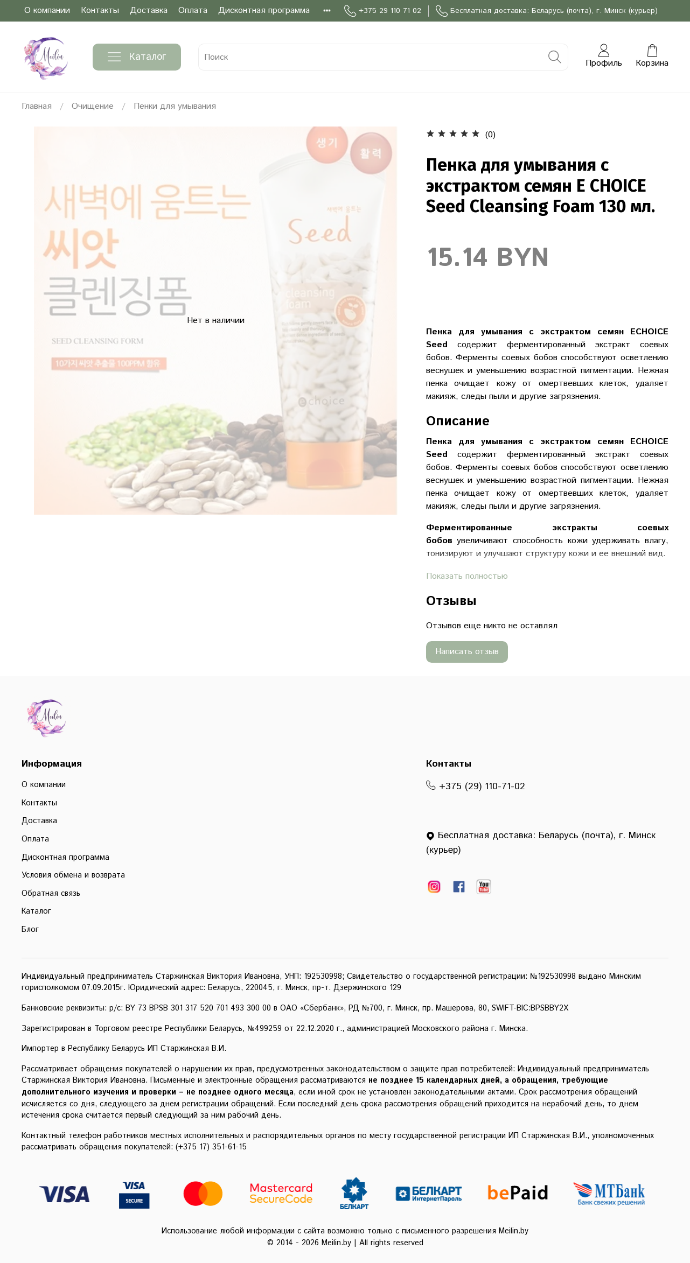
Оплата (192, 10)
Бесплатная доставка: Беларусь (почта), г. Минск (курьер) (547, 11)
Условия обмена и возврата (73, 875)
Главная (37, 106)
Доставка (149, 10)
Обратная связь (51, 893)
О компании (47, 10)
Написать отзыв (467, 651)
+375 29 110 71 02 (382, 11)
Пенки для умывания (175, 106)
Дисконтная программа (264, 10)
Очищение (93, 106)
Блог (30, 929)
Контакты (100, 10)
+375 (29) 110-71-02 (475, 787)
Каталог (137, 57)
